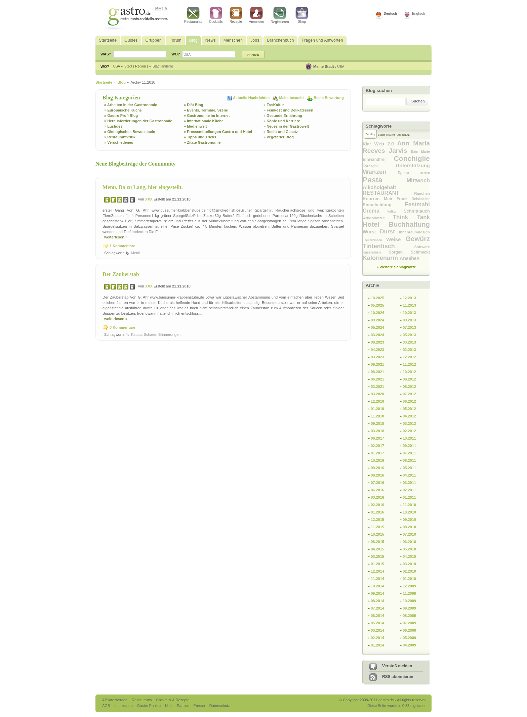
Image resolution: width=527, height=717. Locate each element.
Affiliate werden (115, 700)
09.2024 (377, 320)
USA (340, 67)
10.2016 (377, 460)
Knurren (373, 198)
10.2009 (409, 601)
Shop (301, 15)
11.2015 (377, 527)
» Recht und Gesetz (281, 132)
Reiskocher (421, 199)
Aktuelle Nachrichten (252, 98)
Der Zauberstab (121, 274)
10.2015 (377, 534)
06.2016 (377, 490)
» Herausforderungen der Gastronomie (138, 121)
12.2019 (377, 401)
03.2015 (377, 556)
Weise (395, 239)
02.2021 (377, 387)
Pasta (385, 180)
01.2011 (409, 497)
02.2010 (409, 571)
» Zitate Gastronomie (202, 142)
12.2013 (409, 298)
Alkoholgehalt (379, 187)
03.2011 (409, 483)
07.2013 (409, 327)
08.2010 (409, 527)
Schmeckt (420, 252)
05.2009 (409, 638)
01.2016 (377, 512)
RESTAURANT (388, 193)
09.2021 (377, 364)
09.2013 (409, 320)
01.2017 (377, 453)
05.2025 (377, 305)
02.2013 (409, 350)
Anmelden (256, 15)
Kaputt (136, 334)
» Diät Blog (193, 105)
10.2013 (409, 313)
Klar (368, 143)
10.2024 (377, 313)
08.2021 (377, 372)
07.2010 (409, 534)
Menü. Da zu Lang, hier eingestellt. (143, 187)
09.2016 (377, 468)
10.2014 (377, 586)
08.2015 (377, 542)
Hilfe (169, 706)
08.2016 (377, 475)
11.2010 (409, 505)
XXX (149, 199)
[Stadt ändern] (162, 66)
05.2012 (409, 409)
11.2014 (377, 579)
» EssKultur (274, 105)
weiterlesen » (115, 237)
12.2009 (409, 586)
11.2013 (409, 305)
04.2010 (409, 556)
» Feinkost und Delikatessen (288, 110)
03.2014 (377, 630)
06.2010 (409, 542)
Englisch (418, 13)
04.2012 (409, 416)
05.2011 (409, 468)
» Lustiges (113, 126)
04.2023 (377, 350)
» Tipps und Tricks (200, 137)
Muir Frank (398, 198)
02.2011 (409, 490)
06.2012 (409, 401)
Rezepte (236, 15)
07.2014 (377, 608)
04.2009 (409, 645)
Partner (183, 706)
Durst (389, 231)
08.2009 (409, 616)
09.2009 (409, 608)
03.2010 (409, 564)
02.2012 (409, 431)
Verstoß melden (397, 666)
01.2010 (409, 579)
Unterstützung (413, 165)
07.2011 (409, 453)
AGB (106, 706)
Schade (150, 334)
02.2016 (377, 505)
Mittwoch (418, 180)
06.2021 (377, 379)
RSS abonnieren (397, 676)
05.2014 (377, 623)
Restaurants (193, 15)
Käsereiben (376, 252)
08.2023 (377, 342)
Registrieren (280, 15)
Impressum (123, 706)
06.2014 (377, 616)
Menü (135, 253)
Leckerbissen (374, 240)
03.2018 (377, 431)
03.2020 (377, 394)
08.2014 (377, 601)
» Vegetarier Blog (279, 137)
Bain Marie (420, 151)
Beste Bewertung (329, 98)
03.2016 (377, 497)
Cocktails (216, 15)
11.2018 (377, 416)
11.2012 (409, 364)
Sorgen (400, 252)
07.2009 (409, 623)
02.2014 (377, 638)
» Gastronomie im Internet (207, 116)
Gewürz (418, 238)
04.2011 (409, 475)
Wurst (371, 231)
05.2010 (409, 549)
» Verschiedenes (118, 142)
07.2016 (377, 483)
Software (422, 247)
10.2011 (409, 438)
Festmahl (417, 204)
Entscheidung (384, 204)
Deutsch (390, 13)
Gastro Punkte (149, 706)
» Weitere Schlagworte (396, 267)
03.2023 (377, 357)
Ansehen (409, 258)
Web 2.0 (385, 143)
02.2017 (377, 446)
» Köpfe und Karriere (282, 121)
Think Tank (411, 217)
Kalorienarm (381, 258)
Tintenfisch (388, 246)
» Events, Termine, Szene (206, 110)
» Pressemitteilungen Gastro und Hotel (218, 132)
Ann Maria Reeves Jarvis (396, 147)
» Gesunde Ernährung (283, 116)
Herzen (425, 173)
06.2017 (377, 438)
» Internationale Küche (204, 121)
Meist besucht (292, 98)
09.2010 (409, 520)
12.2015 (377, 520)
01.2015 (377, 564)
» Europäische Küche (123, 110)
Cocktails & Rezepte (172, 700)
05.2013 (409, 335)
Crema (375, 211)
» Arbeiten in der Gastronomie (130, 105)
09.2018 (377, 423)
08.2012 (409, 387)
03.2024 (377, 335)
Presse (199, 706)
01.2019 (377, 409)
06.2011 (409, 460)
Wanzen (380, 171)
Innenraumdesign (414, 232)
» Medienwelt (195, 126)
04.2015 (377, 549)
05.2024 (377, 327)
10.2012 (409, 372)
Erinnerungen (169, 334)
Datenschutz (219, 706)
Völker (395, 211)
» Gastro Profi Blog (121, 116)
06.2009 (409, 630)
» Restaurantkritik (119, 137)
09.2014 (377, 593)
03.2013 (409, 342)
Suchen (418, 101)
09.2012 (409, 379)
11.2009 (409, 593)
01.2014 (377, 645)
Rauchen (422, 193)
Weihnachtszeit (378, 218)
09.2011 (409, 446)
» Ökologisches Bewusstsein (129, 132)
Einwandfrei (378, 159)
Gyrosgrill (379, 166)
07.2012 (409, 394)
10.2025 (377, 298)
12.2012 (409, 357)
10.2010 (409, 512)
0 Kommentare (122, 327)
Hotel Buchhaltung (396, 224)
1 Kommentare (122, 246)
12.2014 (377, 571)
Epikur (409, 173)
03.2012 (409, 423)
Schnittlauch (417, 211)
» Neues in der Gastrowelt (286, 126)
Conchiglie (412, 158)
